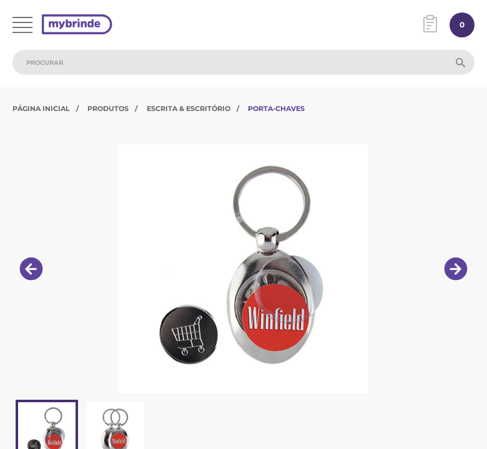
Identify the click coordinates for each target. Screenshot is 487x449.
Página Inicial (41, 108)
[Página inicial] (77, 25)
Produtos (108, 108)
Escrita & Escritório (188, 108)
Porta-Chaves (276, 108)
